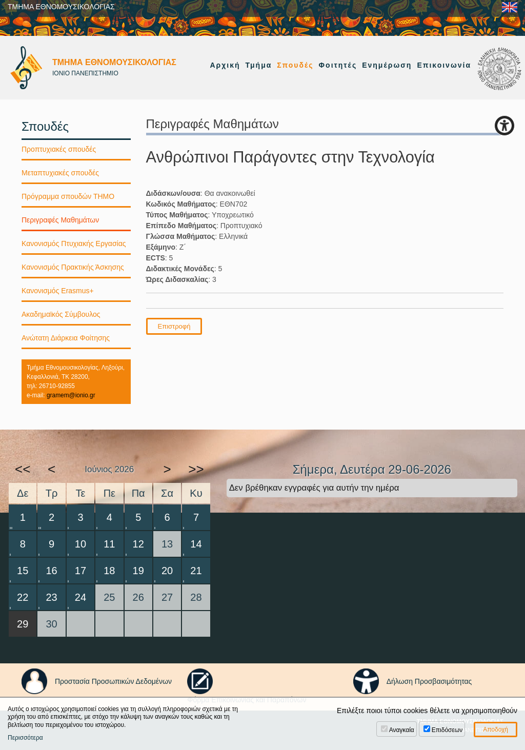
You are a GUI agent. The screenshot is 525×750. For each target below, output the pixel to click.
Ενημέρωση (387, 65)
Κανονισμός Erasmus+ (58, 291)
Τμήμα (259, 65)
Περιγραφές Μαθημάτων (60, 220)
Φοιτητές (338, 65)
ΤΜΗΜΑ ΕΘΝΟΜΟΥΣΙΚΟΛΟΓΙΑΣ (61, 7)
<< (22, 469)
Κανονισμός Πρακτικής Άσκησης (73, 267)
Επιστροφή (174, 326)
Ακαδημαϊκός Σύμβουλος (61, 314)
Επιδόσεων (447, 730)
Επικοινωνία (444, 65)
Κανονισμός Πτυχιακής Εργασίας (74, 243)
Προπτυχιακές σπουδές (59, 149)
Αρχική (225, 65)
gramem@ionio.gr (71, 395)
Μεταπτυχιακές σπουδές (60, 173)
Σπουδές (295, 65)
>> (196, 469)
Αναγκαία (401, 730)
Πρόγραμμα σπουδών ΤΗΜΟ (68, 196)
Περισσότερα (25, 737)
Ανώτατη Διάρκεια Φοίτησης (66, 338)
